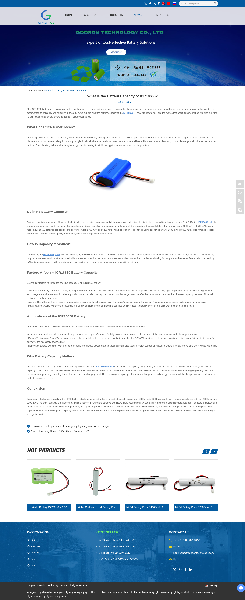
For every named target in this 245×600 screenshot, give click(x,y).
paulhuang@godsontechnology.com (193, 553)
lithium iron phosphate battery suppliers (109, 592)
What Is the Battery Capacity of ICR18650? (65, 90)
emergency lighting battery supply (71, 592)
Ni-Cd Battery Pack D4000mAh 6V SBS (118, 559)
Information (38, 532)
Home (69, 15)
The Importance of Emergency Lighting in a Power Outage (76, 426)
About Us (90, 15)
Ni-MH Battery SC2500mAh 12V (114, 553)
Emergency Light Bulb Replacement (52, 596)
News (138, 15)
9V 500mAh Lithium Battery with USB (117, 546)
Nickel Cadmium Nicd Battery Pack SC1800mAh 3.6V (99, 507)
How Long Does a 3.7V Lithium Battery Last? (63, 431)
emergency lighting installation (176, 592)
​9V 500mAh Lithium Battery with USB (117, 540)
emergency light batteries (40, 592)
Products (115, 15)
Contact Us (161, 15)
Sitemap (213, 585)
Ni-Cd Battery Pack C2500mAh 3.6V (195, 507)
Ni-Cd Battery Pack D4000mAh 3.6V (146, 507)
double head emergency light (145, 592)
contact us (179, 532)
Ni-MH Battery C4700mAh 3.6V (49, 507)
